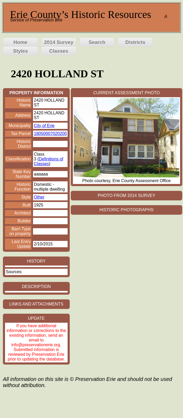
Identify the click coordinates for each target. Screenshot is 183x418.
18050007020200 (50, 133)
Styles (20, 51)
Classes (58, 51)
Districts (135, 42)
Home (20, 42)
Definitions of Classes (48, 161)
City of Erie (44, 125)
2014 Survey (58, 42)
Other (39, 197)
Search (97, 42)
